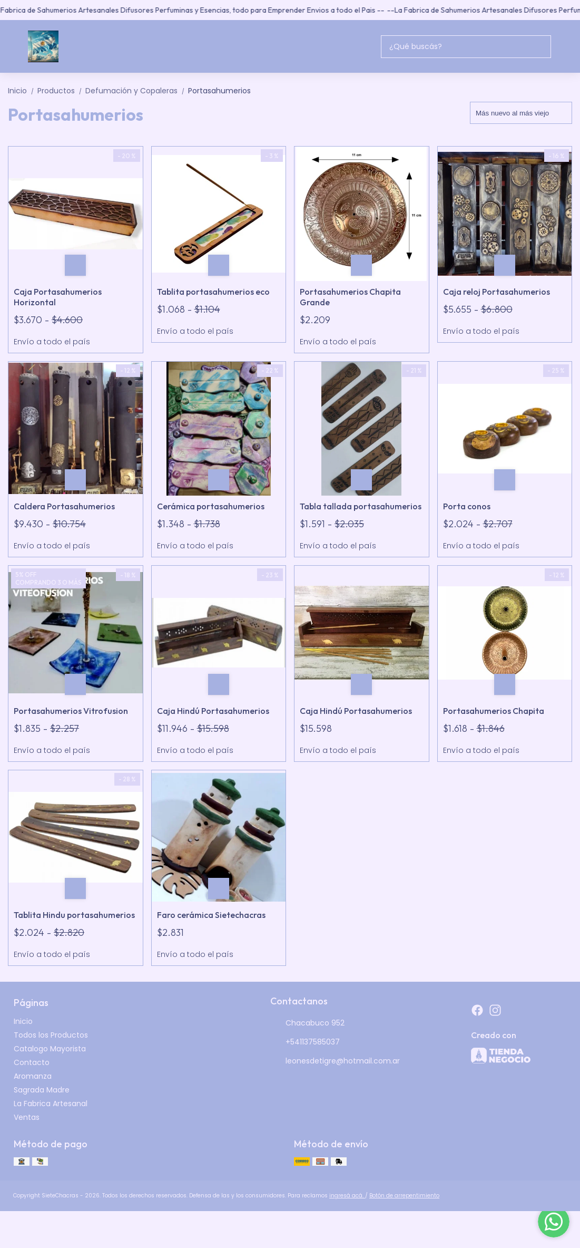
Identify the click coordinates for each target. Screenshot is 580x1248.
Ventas (27, 1117)
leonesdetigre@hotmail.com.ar (335, 1061)
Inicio (22, 90)
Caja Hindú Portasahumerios (213, 710)
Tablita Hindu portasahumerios (74, 915)
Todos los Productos (51, 1035)
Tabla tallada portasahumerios (360, 506)
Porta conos (466, 506)
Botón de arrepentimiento (404, 1195)
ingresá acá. (347, 1195)
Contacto (32, 1062)
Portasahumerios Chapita (493, 710)
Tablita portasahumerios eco (213, 291)
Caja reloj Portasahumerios (496, 291)
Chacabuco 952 (307, 1023)
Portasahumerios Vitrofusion (71, 710)
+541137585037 (305, 1042)
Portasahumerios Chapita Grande (350, 296)
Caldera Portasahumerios (64, 506)
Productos (61, 90)
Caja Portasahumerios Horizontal (58, 296)
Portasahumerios (219, 90)
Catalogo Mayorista (50, 1048)
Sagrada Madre (42, 1090)
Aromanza (33, 1076)
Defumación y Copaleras (136, 90)
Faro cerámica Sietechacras (211, 915)
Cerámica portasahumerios (210, 506)
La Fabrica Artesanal (50, 1103)
